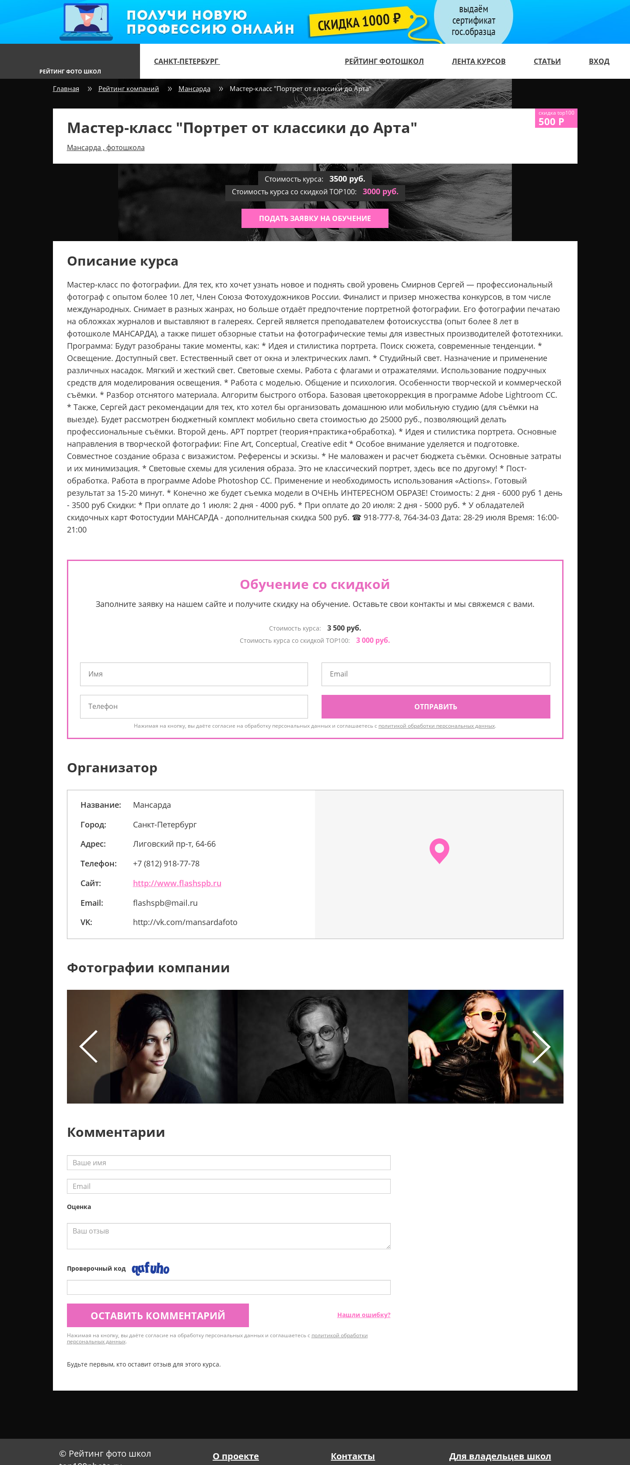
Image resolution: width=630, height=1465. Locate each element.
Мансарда (194, 88)
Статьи (547, 61)
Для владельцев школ (500, 1456)
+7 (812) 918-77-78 (166, 863)
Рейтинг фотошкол (384, 61)
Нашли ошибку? (364, 1315)
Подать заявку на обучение (315, 218)
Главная (66, 88)
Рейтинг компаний (128, 88)
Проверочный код (96, 1268)
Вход (599, 61)
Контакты (353, 1456)
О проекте (236, 1456)
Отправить (435, 706)
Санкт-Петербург (191, 61)
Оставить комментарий (158, 1315)
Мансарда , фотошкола (106, 147)
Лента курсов (479, 61)
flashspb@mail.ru (165, 902)
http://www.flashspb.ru (177, 883)
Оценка (79, 1206)
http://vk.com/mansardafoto (185, 922)
